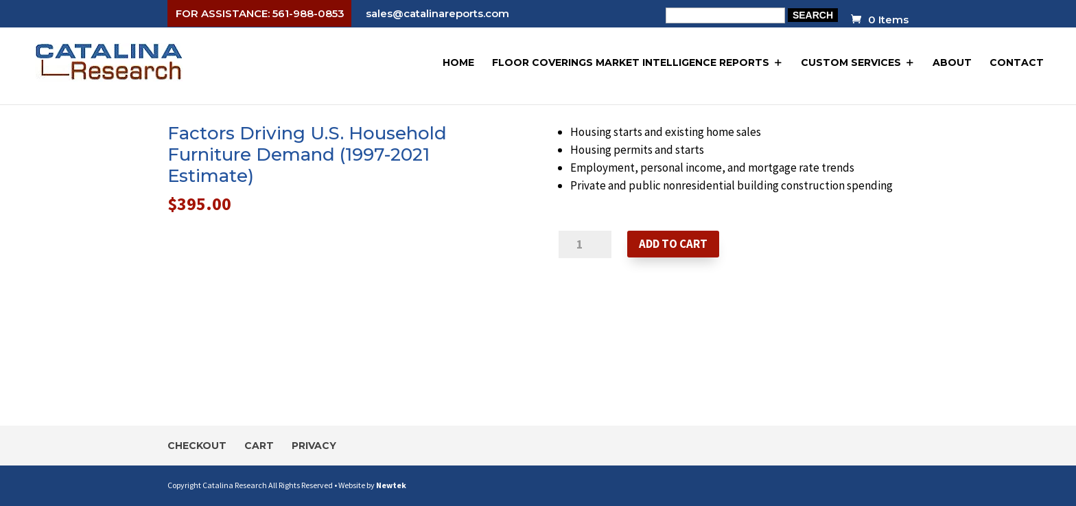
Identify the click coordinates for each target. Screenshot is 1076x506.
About (952, 62)
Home (458, 62)
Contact (1017, 62)
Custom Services (851, 62)
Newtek (391, 485)
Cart (259, 445)
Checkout (196, 445)
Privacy (314, 445)
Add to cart (673, 243)
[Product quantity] (585, 244)
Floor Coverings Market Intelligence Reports (630, 62)
